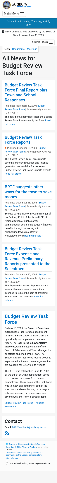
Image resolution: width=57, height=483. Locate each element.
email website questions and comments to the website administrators (24, 453)
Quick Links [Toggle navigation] (42, 42)
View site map (12, 458)
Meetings (32, 49)
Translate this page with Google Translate (25, 444)
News (7, 49)
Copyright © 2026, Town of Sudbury (21, 447)
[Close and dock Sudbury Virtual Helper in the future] (7, 461)
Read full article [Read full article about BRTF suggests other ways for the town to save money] (34, 235)
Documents (18, 49)
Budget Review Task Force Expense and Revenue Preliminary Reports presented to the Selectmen (27, 258)
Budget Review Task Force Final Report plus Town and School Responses (26, 93)
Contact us (11, 452)
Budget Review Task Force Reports (23, 140)
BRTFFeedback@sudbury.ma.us (29, 427)
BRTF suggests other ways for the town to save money (28, 192)
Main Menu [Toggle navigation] (14, 13)
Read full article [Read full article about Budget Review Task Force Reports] (14, 173)
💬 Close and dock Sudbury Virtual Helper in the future (28, 463)
